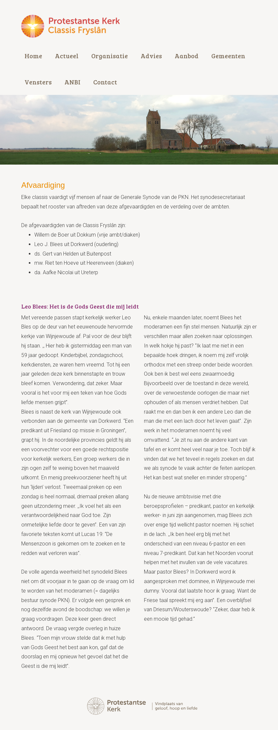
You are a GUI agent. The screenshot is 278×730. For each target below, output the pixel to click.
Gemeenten (228, 55)
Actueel (66, 55)
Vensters (38, 82)
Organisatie (109, 55)
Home (33, 55)
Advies (151, 55)
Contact (105, 82)
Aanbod (187, 55)
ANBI (72, 82)
